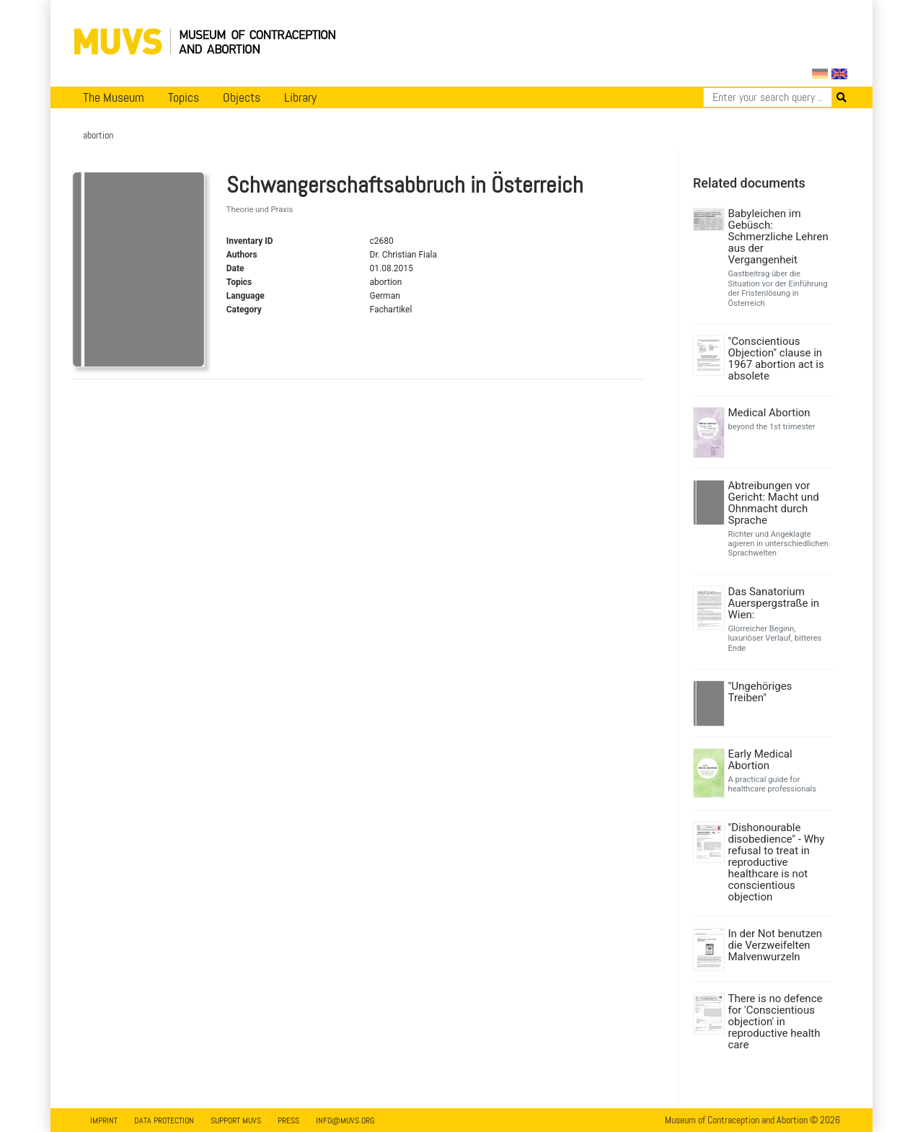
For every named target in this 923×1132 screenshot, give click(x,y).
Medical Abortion (769, 412)
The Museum (113, 97)
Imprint (104, 1120)
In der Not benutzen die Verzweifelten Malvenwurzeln (775, 945)
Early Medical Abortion (760, 759)
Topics (183, 97)
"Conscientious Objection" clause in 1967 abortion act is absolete (776, 358)
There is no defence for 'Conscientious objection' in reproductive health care (775, 1021)
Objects (241, 97)
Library (300, 97)
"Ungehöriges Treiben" (760, 691)
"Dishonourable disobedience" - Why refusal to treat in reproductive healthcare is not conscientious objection (776, 862)
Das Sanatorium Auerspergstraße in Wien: (774, 603)
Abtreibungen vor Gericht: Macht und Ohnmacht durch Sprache (773, 503)
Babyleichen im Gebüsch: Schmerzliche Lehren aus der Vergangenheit (778, 237)
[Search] (767, 97)
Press (288, 1120)
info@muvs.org (345, 1120)
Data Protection (164, 1120)
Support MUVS (236, 1120)
